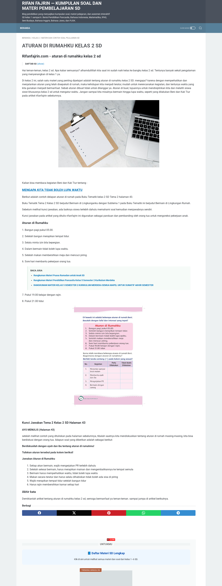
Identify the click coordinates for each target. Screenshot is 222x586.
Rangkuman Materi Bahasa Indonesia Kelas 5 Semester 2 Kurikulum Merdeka (172, 193)
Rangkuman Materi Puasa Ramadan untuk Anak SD (59, 296)
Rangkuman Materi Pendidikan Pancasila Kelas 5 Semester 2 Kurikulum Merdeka (74, 301)
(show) (40, 66)
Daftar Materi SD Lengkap (178, 48)
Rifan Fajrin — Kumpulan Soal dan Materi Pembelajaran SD (62, 6)
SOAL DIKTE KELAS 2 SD (169, 125)
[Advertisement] (111, 564)
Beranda (27, 28)
